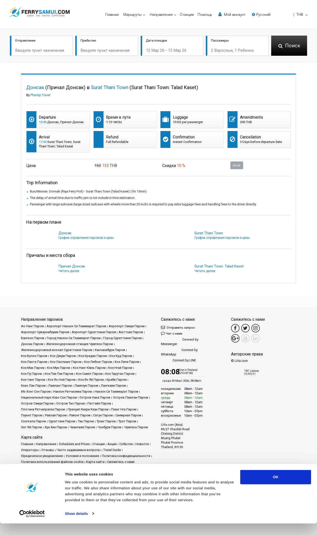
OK (276, 489)
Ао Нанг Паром (32, 326)
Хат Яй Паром (31, 427)
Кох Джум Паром (63, 356)
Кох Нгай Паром (120, 368)
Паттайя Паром (99, 403)
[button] (280, 14)
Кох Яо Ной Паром (62, 379)
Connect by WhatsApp (179, 352)
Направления (46, 444)
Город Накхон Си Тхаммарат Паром (74, 338)
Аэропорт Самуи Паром (127, 326)
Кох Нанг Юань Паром (89, 368)
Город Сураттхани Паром (122, 338)
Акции (112, 444)
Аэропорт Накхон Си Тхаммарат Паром (76, 326)
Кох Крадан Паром (93, 356)
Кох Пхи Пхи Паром (59, 373)
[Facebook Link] (235, 328)
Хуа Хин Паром (56, 427)
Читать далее (68, 271)
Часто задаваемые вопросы (79, 450)
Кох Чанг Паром (33, 379)
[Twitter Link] (245, 328)
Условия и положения (82, 456)
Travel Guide (112, 450)
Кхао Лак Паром (33, 385)
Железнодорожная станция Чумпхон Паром (79, 344)
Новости (142, 444)
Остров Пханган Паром (130, 397)
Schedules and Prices (74, 444)
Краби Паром (116, 379)
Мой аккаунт (231, 14)
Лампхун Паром (86, 385)
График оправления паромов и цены (86, 238)
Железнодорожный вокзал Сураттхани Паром (56, 350)
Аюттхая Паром (131, 332)
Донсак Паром (32, 344)
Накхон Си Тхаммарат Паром (116, 391)
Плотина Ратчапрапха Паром (43, 409)
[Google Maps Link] (235, 338)
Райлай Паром (56, 415)
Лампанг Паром (60, 385)
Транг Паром (106, 421)
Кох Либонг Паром (98, 362)
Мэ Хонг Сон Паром (36, 391)
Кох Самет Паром (89, 373)
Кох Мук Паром (58, 368)
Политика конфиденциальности (126, 456)
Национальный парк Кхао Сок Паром (49, 397)
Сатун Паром (103, 415)
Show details (76, 525)
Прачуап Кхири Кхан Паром (88, 409)
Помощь (205, 14)
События (126, 444)
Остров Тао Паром (70, 403)
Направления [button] (161, 14)
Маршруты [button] (132, 14)
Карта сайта (95, 462)
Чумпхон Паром (136, 427)
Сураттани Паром (62, 421)
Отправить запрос (178, 327)
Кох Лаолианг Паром (65, 362)
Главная (112, 14)
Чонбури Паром (109, 427)
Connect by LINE (178, 360)
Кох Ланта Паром (34, 362)
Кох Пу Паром (31, 373)
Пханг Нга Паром (123, 409)
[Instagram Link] (255, 328)
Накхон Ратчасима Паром (72, 391)
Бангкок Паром (32, 338)
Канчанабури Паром (110, 350)
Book (236, 165)
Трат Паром (127, 421)
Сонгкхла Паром (33, 421)
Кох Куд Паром (120, 356)
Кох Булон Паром (34, 356)
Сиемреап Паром (128, 415)
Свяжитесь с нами (120, 462)
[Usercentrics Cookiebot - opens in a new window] (32, 525)
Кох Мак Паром (32, 368)
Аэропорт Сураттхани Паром (94, 332)
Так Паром (86, 421)
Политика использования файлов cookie (52, 462)
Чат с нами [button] (171, 333)
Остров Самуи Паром (37, 403)
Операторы (30, 450)
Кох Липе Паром (127, 362)
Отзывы (47, 450)
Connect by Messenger (179, 342)
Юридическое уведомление (42, 456)
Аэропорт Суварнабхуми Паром (45, 332)
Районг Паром (79, 415)
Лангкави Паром (113, 385)
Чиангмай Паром (82, 427)
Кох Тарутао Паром (119, 373)
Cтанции (187, 14)
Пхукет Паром (31, 415)
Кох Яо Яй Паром (91, 379)
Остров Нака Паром (94, 397)
